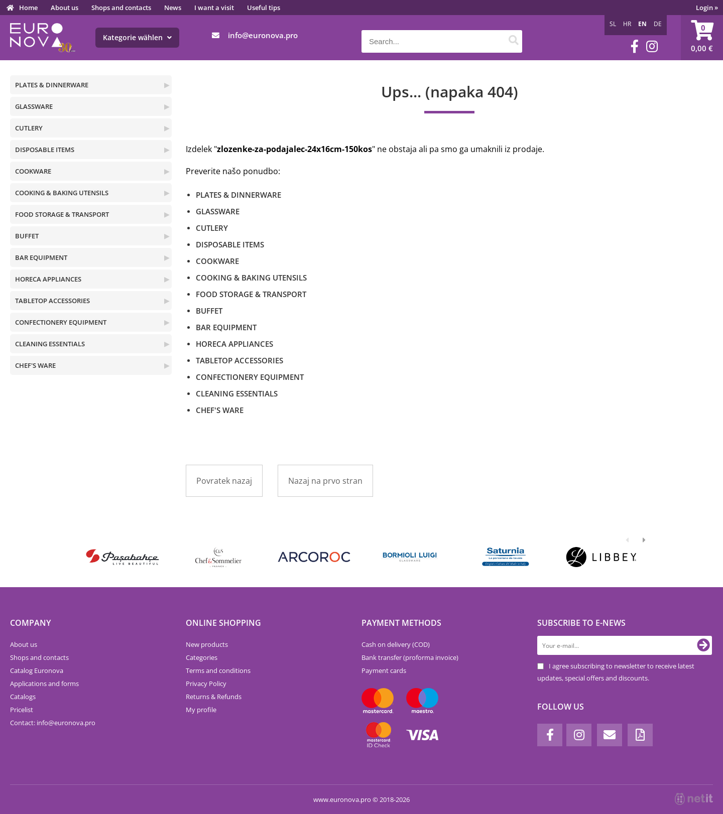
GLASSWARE (34, 106)
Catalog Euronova (36, 670)
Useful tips (263, 7)
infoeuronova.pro (263, 35)
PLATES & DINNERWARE (51, 84)
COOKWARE (33, 171)
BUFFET (27, 235)
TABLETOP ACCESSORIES (52, 300)
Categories (201, 657)
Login (707, 7)
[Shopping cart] (702, 37)
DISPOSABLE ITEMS (44, 149)
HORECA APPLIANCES (48, 279)
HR (627, 24)
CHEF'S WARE (35, 365)
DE (658, 24)
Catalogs (23, 696)
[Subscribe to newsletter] (703, 645)
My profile (201, 709)
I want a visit (214, 7)
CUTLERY (29, 127)
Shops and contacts (121, 7)
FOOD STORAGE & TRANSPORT (62, 214)
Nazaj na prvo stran (325, 480)
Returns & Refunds (214, 696)
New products (207, 644)
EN (642, 24)
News (172, 7)
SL (613, 24)
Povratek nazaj (224, 480)
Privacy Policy (206, 683)
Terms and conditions (218, 670)
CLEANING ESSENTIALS (50, 343)
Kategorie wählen (137, 37)
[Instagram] (652, 46)
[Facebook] (635, 46)
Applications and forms (44, 683)
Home (28, 7)
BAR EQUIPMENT (41, 257)
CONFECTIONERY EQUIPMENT (60, 322)
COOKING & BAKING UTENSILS (61, 192)
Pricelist (21, 709)
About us (64, 7)
